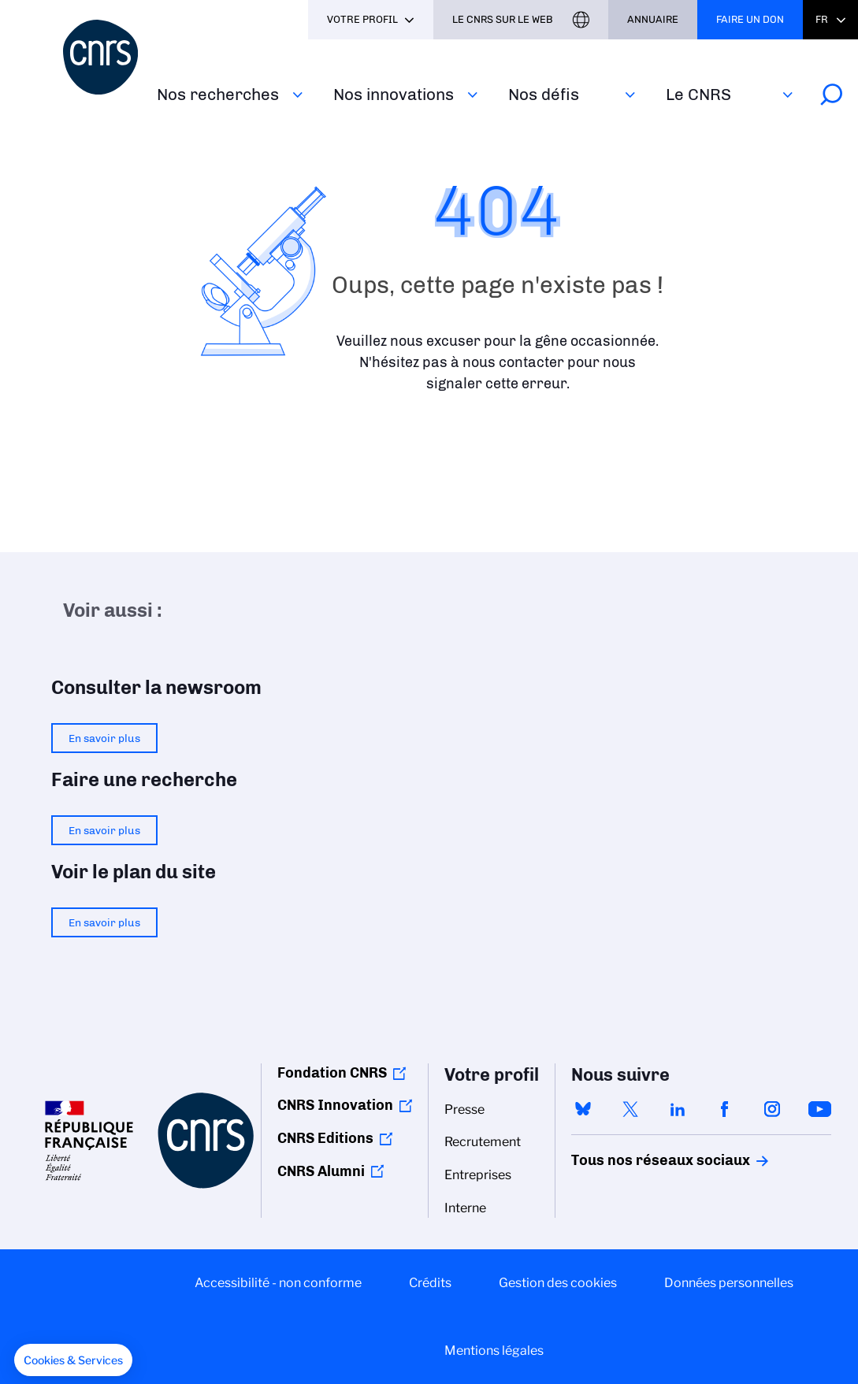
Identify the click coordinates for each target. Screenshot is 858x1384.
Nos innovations (393, 94)
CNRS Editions (325, 1138)
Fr (821, 19)
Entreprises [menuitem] (477, 1174)
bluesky (583, 1109)
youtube (819, 1109)
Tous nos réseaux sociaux (633, 1160)
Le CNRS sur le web (502, 19)
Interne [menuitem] (465, 1207)
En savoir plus (104, 738)
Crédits (430, 1282)
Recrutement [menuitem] (482, 1141)
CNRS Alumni (321, 1171)
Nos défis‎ (543, 94)
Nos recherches (218, 94)
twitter (630, 1109)
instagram (772, 1109)
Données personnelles (728, 1282)
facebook (725, 1109)
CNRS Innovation (335, 1105)
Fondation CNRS (332, 1073)
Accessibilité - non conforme (278, 1282)
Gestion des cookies (558, 1282)
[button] (73, 1360)
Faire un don (750, 19)
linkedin (677, 1109)
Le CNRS (698, 94)
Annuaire (652, 19)
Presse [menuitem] (464, 1109)
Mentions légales (494, 1350)
